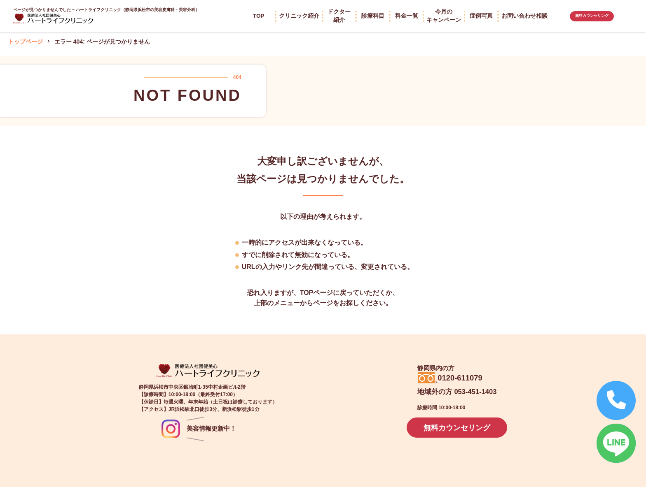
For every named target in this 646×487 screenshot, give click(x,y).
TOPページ (316, 292)
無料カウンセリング (592, 16)
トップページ (25, 41)
